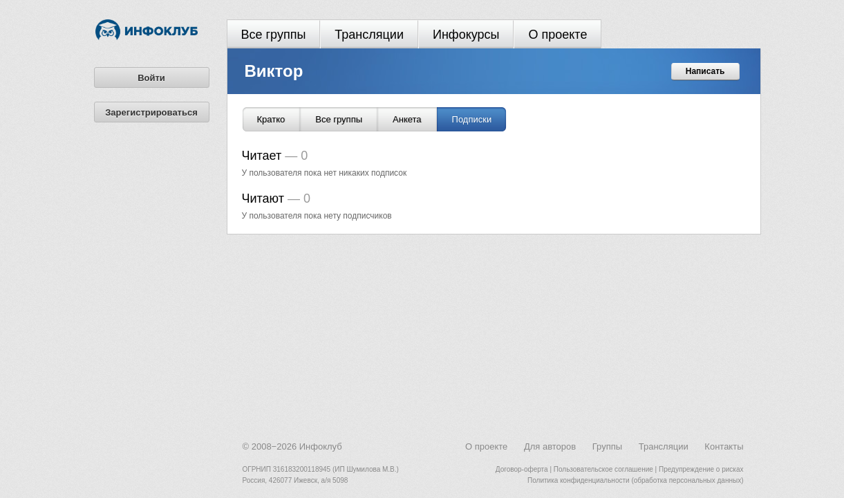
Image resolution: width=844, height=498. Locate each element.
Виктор (274, 71)
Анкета (407, 119)
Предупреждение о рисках (701, 469)
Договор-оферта (522, 469)
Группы (607, 446)
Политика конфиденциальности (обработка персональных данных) (635, 480)
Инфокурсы (466, 35)
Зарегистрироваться (151, 112)
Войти (151, 78)
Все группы (273, 35)
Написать (705, 71)
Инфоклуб (320, 446)
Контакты (723, 446)
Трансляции (369, 35)
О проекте (557, 35)
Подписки (472, 119)
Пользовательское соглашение (603, 469)
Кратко (271, 119)
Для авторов (550, 446)
